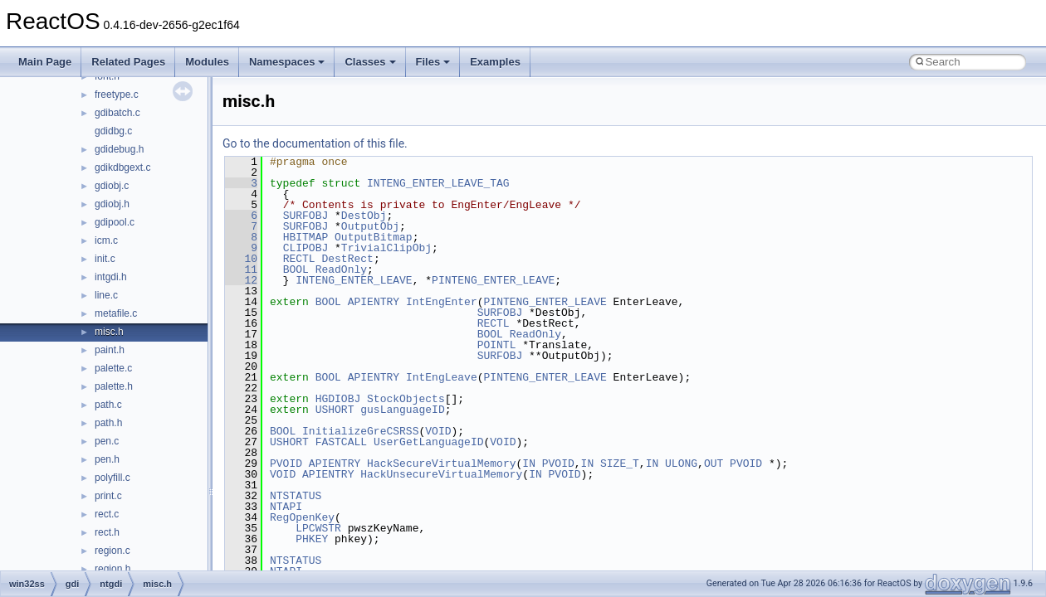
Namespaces (287, 62)
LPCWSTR (318, 528)
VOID (438, 431)
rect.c (107, 514)
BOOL (296, 269)
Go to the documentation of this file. (315, 143)
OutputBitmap (374, 237)
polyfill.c (112, 477)
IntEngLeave (441, 377)
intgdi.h (111, 277)
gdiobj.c (112, 186)
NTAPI (286, 506)
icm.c (106, 240)
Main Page (44, 62)
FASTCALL (341, 441)
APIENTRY (373, 301)
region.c (112, 550)
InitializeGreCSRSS (360, 431)
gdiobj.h (112, 204)
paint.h (110, 350)
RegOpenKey (302, 517)
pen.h (107, 459)
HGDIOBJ (338, 398)
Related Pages (128, 62)
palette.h (114, 386)
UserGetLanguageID (429, 441)
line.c (106, 295)
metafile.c (116, 313)
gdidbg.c (113, 131)
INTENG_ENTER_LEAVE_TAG (438, 183)
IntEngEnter (441, 301)
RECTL (299, 258)
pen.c (107, 441)
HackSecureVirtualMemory (441, 463)
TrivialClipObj (386, 247)
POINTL (496, 344)
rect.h (107, 532)
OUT (713, 463)
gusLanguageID (402, 409)
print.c (108, 496)
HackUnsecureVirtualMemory (441, 474)
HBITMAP (306, 237)
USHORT (334, 409)
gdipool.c (114, 222)
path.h (108, 423)
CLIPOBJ (306, 247)
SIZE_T (619, 463)
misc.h (109, 331)
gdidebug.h (119, 149)
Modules (207, 62)
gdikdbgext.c (122, 167)
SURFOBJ (306, 215)
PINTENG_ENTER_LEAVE (493, 280)
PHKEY (312, 538)
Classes (370, 62)
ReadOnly (341, 269)
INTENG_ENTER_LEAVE (354, 280)
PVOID (286, 463)
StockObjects (406, 398)
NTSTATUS (295, 495)
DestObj (364, 215)
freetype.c (117, 94)
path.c (108, 404)
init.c (105, 259)
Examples (495, 62)
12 (241, 280)
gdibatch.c (117, 113)
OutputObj (370, 226)
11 (241, 269)
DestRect (347, 258)
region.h (112, 569)
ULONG (681, 463)
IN (528, 463)
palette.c (113, 368)
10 (241, 258)
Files (433, 62)
